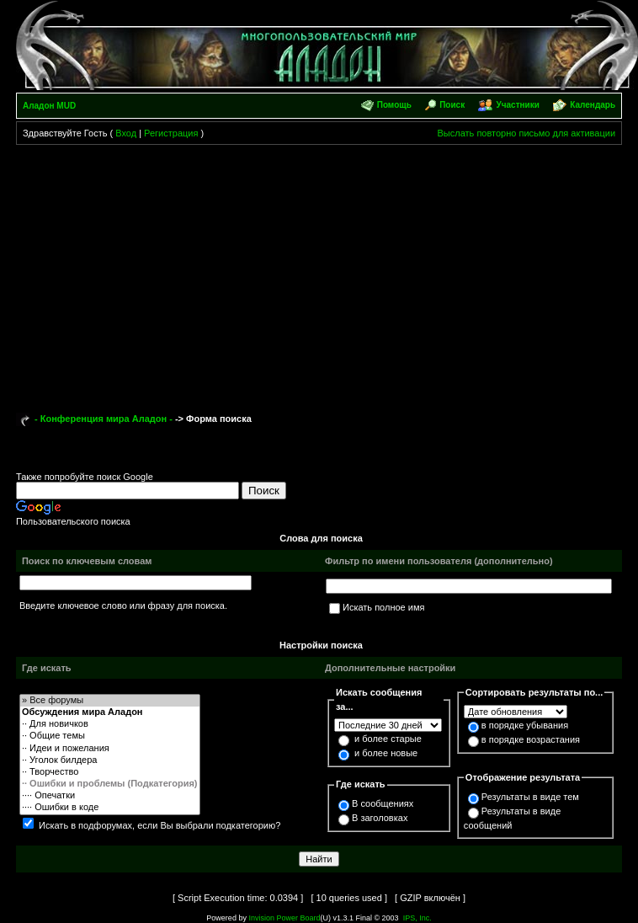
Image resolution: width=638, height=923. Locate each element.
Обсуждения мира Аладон (109, 712)
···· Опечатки (109, 796)
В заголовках (379, 818)
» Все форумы (109, 701)
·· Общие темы (109, 736)
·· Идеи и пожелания (109, 749)
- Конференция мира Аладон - (104, 418)
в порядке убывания (524, 725)
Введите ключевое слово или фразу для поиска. (123, 605)
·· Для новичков (109, 724)
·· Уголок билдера (109, 760)
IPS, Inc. (417, 918)
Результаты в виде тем (530, 797)
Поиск (452, 104)
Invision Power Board (284, 918)
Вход (125, 133)
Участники (518, 104)
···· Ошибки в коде (109, 808)
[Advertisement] (319, 271)
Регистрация (171, 133)
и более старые (388, 739)
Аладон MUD (49, 105)
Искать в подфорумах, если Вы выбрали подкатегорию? (159, 825)
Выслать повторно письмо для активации (527, 133)
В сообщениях (382, 803)
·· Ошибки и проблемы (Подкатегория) (109, 784)
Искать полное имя (383, 607)
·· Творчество (109, 772)
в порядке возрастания (530, 739)
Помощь (394, 104)
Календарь (592, 104)
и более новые (385, 753)
